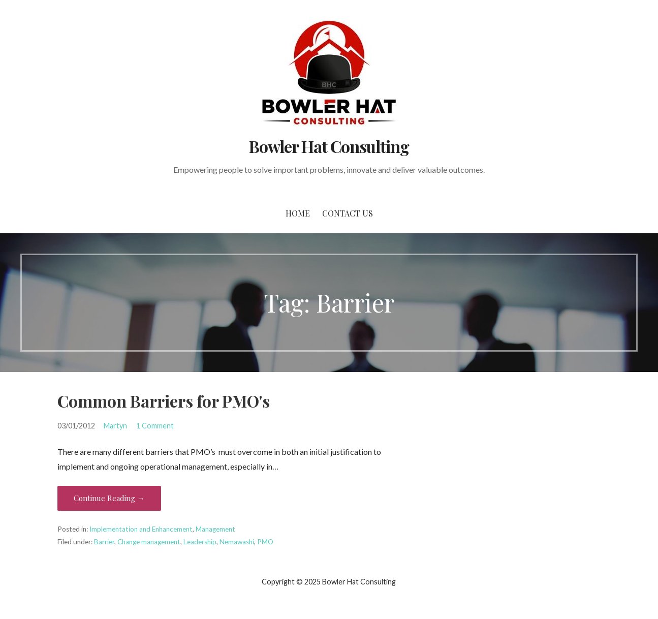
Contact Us (347, 213)
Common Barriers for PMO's (163, 401)
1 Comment (155, 425)
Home (298, 213)
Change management (148, 542)
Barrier (104, 542)
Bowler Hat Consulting (329, 146)
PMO (265, 542)
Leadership (199, 542)
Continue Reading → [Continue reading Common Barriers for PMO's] (109, 498)
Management (215, 529)
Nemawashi (237, 542)
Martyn (115, 425)
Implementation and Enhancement (141, 529)
